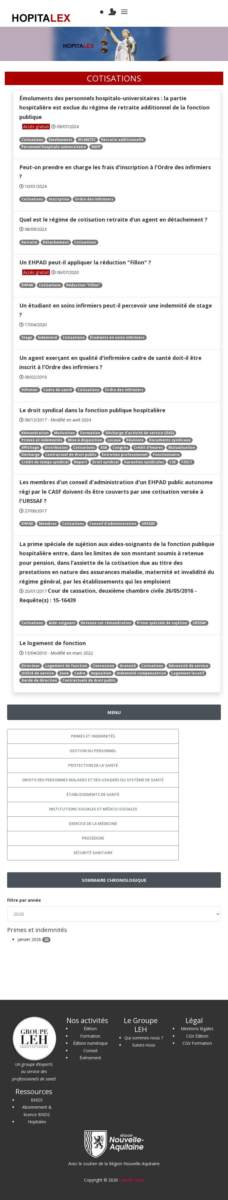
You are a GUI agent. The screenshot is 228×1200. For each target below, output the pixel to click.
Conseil (90, 1050)
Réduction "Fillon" (83, 285)
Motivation (64, 432)
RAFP (96, 146)
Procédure (93, 838)
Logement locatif (187, 673)
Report (80, 462)
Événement (90, 1058)
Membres (48, 523)
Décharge (30, 454)
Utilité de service (37, 673)
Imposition (101, 673)
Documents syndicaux (170, 440)
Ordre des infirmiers (94, 199)
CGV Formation (197, 1043)
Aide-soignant (62, 622)
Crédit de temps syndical (45, 462)
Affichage (30, 447)
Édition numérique (90, 1043)
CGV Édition (197, 1036)
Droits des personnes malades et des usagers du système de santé (93, 779)
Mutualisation (181, 447)
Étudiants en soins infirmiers (117, 337)
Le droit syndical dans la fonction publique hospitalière (92, 410)
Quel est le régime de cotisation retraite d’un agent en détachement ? (113, 219)
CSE (173, 462)
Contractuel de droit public (70, 454)
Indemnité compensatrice (141, 673)
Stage (26, 337)
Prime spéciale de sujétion (162, 622)
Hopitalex (37, 1121)
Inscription (59, 199)
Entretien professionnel (125, 454)
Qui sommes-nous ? (143, 1038)
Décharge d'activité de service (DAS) (139, 432)
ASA (103, 447)
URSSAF (148, 523)
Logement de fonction (66, 665)
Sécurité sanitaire (93, 852)
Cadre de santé (57, 389)
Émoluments (60, 139)
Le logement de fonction (52, 643)
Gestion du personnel (92, 750)
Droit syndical (105, 462)
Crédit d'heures (148, 447)
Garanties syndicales (144, 462)
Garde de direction (39, 680)
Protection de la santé (93, 765)
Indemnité (47, 337)
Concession (103, 665)
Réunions (135, 440)
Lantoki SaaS (131, 1180)
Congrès (120, 447)
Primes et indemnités (41, 440)
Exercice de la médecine (93, 823)
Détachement (56, 242)
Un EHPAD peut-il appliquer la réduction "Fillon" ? (85, 262)
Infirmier (29, 389)
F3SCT (186, 462)
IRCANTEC (87, 139)
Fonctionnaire (166, 454)
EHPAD (27, 285)
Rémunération (35, 432)
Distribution (56, 447)
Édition (90, 1028)
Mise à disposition (85, 440)
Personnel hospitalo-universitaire (53, 146)
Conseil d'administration (112, 523)
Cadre (80, 673)
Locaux (114, 440)
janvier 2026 (34, 939)
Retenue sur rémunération (106, 622)
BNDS (37, 1100)
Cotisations (32, 139)
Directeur (30, 665)
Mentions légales (197, 1028)
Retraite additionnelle (122, 139)
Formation (90, 432)
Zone (64, 673)
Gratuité (128, 665)
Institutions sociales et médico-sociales (93, 809)
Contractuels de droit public (89, 680)
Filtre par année (24, 900)
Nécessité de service (188, 665)
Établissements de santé (92, 794)
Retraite (29, 242)
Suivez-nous (143, 1045)
